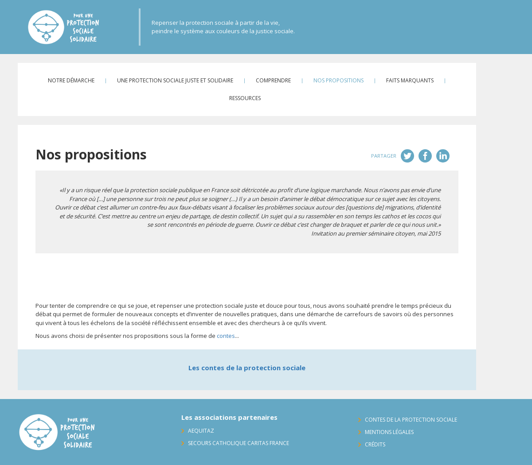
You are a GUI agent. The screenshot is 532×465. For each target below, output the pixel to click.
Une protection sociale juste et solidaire (175, 80)
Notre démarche (71, 80)
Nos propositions (338, 80)
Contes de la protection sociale (411, 419)
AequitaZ (201, 430)
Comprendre (273, 80)
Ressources (245, 98)
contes (226, 336)
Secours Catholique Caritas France (238, 443)
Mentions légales (389, 432)
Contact (507, 76)
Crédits (375, 444)
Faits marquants (410, 80)
